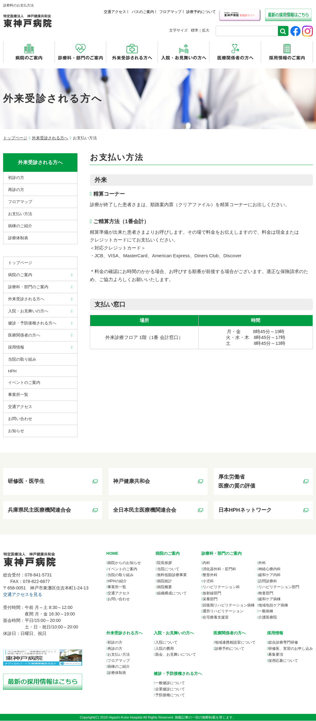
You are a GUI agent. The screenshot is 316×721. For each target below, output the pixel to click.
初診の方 (16, 177)
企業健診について (170, 689)
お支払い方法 (20, 213)
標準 (194, 30)
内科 (206, 563)
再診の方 (16, 189)
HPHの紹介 (117, 581)
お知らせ (16, 430)
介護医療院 (267, 617)
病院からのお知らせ (124, 563)
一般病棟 (265, 612)
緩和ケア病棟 (269, 599)
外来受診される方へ (50, 138)
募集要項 (275, 655)
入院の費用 (164, 649)
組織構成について (172, 593)
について (235, 643)
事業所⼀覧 (18, 394)
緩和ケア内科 (269, 575)
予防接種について (170, 695)
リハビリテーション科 (221, 587)
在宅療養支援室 (216, 617)
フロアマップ (170, 12)
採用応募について (283, 661)
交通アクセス (115, 12)
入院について (166, 643)
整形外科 (210, 575)
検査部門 (265, 593)
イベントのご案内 (24, 382)
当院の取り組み (22, 359)
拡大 (205, 30)
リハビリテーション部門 (278, 587)
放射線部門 (212, 593)
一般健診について (170, 683)
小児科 (208, 581)
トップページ (15, 138)
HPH (12, 371)
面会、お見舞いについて (175, 655)
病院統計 (164, 581)
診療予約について (201, 12)
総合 (283, 643)
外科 (262, 563)
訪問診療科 (267, 581)
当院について (168, 569)
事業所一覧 (117, 587)
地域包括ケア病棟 (273, 605)
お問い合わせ (20, 418)
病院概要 (164, 587)
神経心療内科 (269, 569)
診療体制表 (18, 238)
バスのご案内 (143, 12)
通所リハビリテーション (223, 612)
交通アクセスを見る (22, 595)
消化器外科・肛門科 (219, 569)
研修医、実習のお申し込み (290, 649)
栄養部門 (210, 599)
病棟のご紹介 (20, 226)
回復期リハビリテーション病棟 (229, 605)
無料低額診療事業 (172, 575)
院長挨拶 (164, 563)
